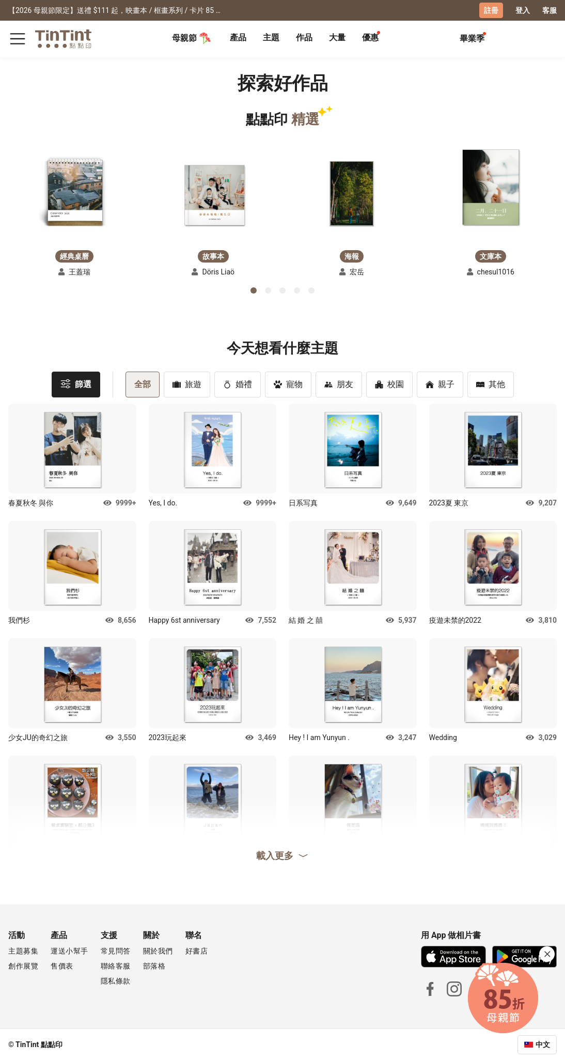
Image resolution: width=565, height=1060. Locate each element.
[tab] (238, 38)
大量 (337, 37)
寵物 (288, 384)
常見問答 (116, 950)
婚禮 (237, 384)
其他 (490, 384)
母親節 (191, 38)
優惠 (370, 37)
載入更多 (282, 855)
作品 (304, 37)
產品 (238, 37)
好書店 (196, 950)
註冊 (491, 10)
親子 (440, 384)
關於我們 (158, 950)
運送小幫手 (69, 950)
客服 (549, 10)
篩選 (75, 383)
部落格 (154, 965)
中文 (543, 1044)
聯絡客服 (116, 965)
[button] (74, 193)
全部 (142, 384)
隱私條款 (116, 980)
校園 (389, 384)
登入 (522, 10)
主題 (271, 37)
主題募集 (23, 950)
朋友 (338, 384)
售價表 (62, 965)
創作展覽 (23, 965)
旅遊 (186, 384)
